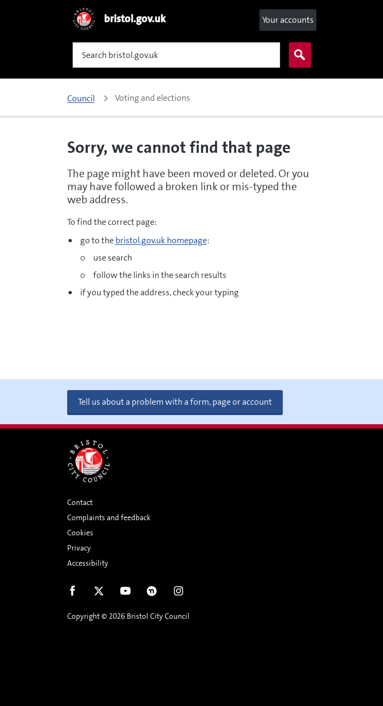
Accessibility (87, 563)
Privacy (79, 548)
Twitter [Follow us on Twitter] (99, 593)
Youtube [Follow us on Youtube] (125, 593)
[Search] (176, 55)
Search (297, 55)
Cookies (80, 532)
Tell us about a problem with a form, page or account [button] (175, 401)
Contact (80, 502)
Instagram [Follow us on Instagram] (178, 593)
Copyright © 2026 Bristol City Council (128, 616)
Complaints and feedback (109, 517)
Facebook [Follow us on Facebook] (72, 593)
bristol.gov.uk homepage (161, 240)
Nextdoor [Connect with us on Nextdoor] (152, 593)
